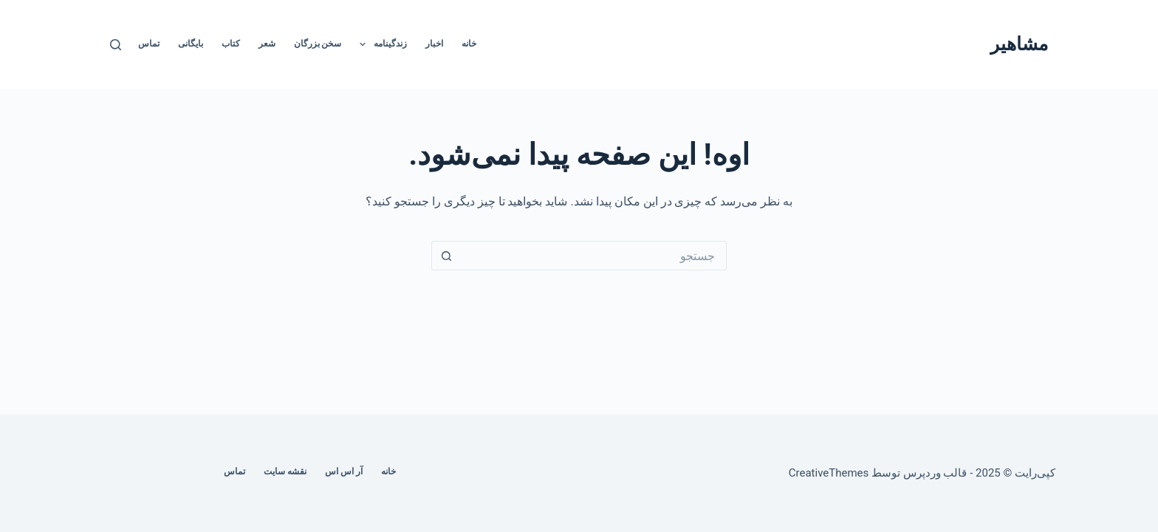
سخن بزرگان (318, 43)
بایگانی (190, 43)
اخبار (434, 43)
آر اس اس (344, 471)
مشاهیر (1019, 44)
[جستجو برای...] (594, 255)
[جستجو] (115, 44)
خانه (469, 43)
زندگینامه (380, 44)
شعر (266, 43)
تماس (149, 43)
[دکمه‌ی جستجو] (446, 255)
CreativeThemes (829, 473)
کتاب (231, 43)
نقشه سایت (285, 471)
